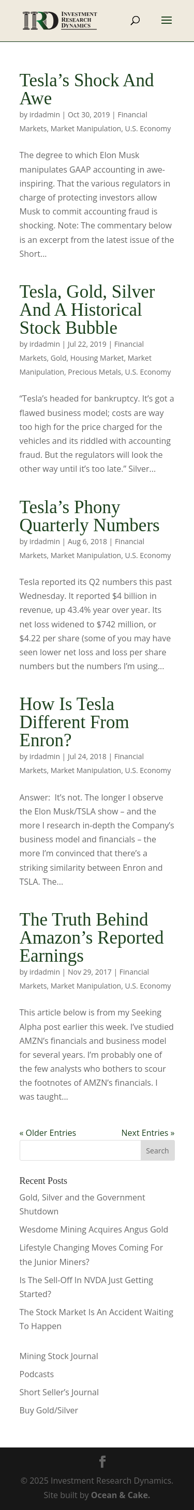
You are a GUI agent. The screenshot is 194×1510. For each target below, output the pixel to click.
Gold (59, 358)
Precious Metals (94, 372)
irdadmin (44, 114)
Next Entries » (148, 1132)
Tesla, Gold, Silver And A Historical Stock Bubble (87, 310)
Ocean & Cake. (121, 1495)
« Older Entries (48, 1132)
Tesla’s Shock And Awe (87, 89)
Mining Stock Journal (59, 1356)
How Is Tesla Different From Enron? (74, 722)
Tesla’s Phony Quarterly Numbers (90, 516)
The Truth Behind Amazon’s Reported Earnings (92, 938)
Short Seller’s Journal (59, 1392)
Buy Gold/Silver (49, 1410)
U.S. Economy (148, 128)
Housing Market (97, 358)
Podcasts (37, 1374)
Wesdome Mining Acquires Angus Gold (94, 1229)
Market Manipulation (86, 128)
